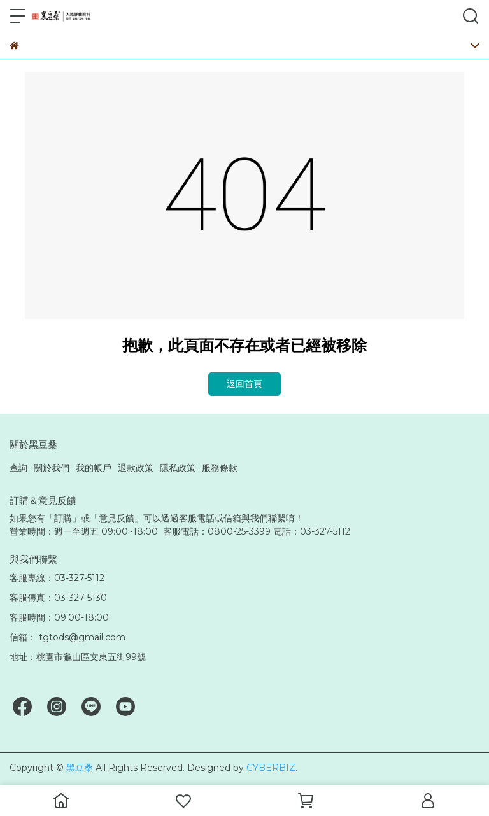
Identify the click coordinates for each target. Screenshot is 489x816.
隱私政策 (177, 468)
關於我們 (51, 468)
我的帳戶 (93, 468)
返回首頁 (244, 384)
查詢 (18, 468)
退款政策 (135, 468)
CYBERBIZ (270, 767)
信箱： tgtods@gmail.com (67, 637)
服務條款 (219, 468)
